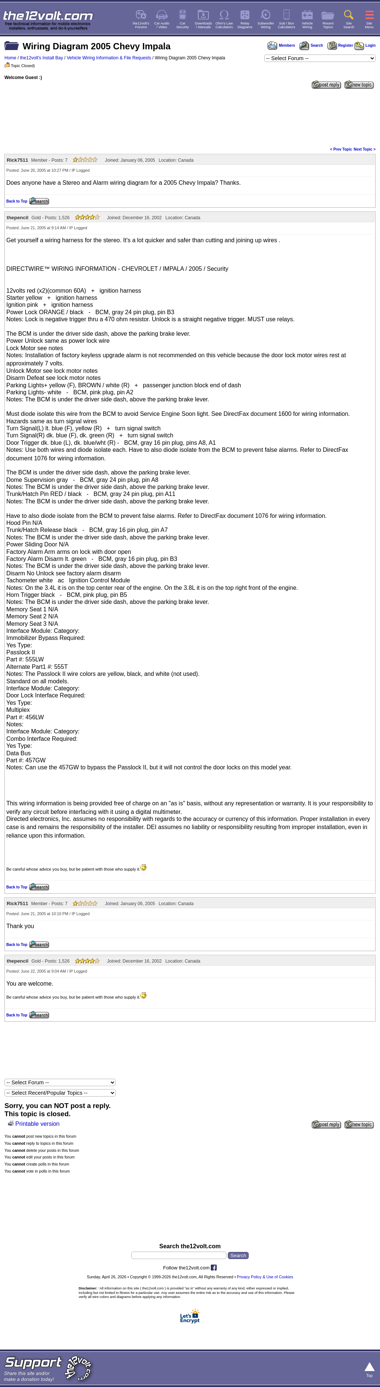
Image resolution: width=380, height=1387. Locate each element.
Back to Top (16, 201)
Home (10, 57)
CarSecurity (182, 25)
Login (365, 45)
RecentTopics (328, 25)
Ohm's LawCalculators (224, 25)
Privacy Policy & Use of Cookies (265, 1277)
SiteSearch (348, 25)
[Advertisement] (190, 117)
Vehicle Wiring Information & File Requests (109, 57)
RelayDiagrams (245, 25)
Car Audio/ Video (162, 25)
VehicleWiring (307, 25)
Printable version (37, 1124)
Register (340, 45)
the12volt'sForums (141, 25)
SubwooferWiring (266, 25)
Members (281, 45)
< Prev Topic (341, 149)
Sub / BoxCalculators (286, 25)
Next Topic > (365, 149)
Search (311, 45)
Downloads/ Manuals (203, 25)
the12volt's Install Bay (41, 57)
